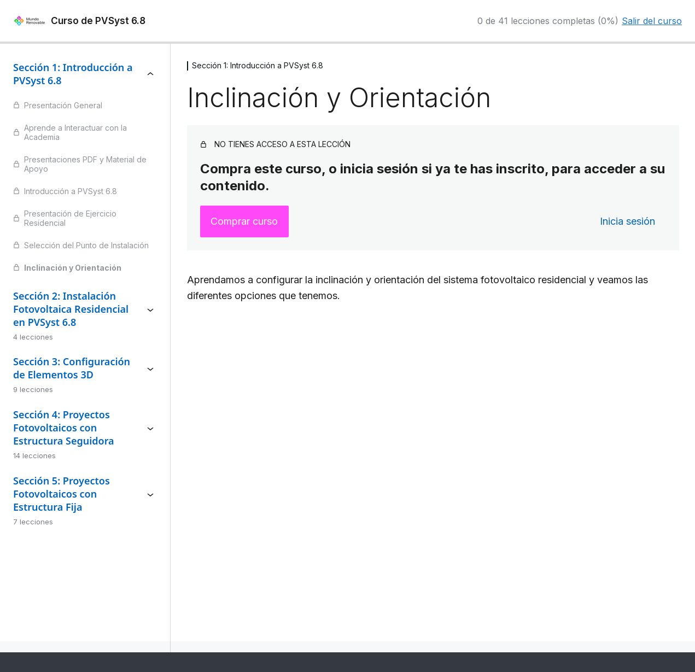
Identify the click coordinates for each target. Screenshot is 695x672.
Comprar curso (244, 221)
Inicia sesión (627, 221)
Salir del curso (652, 20)
